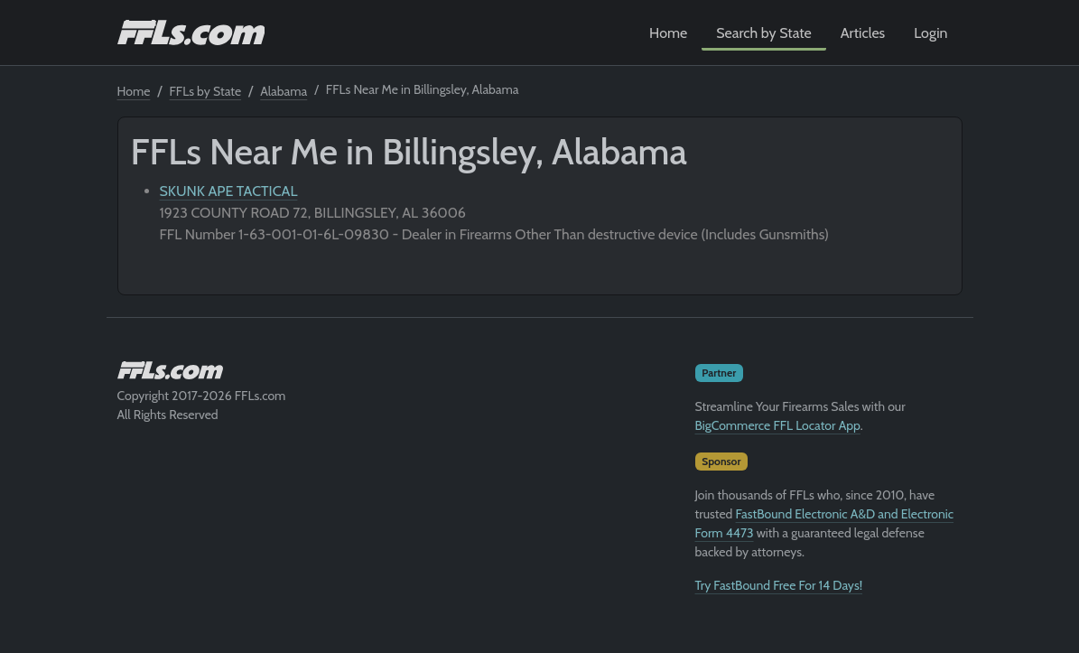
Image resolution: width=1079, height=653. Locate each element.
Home (668, 33)
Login (930, 33)
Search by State (764, 33)
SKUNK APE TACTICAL (229, 191)
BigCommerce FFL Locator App (777, 425)
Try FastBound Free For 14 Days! (779, 585)
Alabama (283, 91)
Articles (863, 33)
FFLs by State (206, 91)
